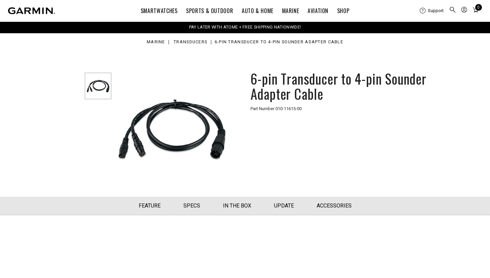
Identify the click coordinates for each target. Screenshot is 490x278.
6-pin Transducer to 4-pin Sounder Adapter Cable (279, 42)
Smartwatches (159, 11)
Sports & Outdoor (209, 11)
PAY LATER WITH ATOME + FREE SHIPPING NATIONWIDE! (245, 27)
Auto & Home (257, 11)
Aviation (318, 11)
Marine (290, 11)
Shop (343, 11)
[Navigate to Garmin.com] (31, 10)
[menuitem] (432, 10)
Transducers (190, 42)
